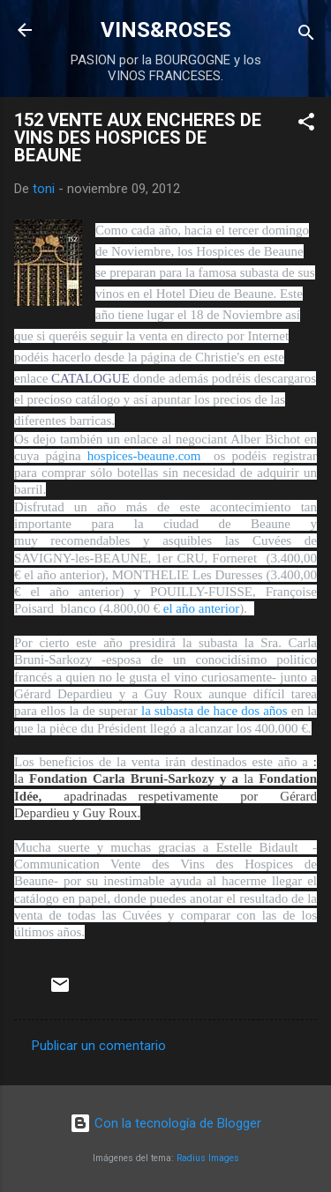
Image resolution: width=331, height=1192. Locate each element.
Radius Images (208, 1158)
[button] (306, 124)
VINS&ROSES (166, 30)
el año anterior (201, 608)
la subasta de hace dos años (214, 711)
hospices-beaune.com (147, 456)
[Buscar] (306, 36)
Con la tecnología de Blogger (165, 1123)
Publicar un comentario (99, 1046)
